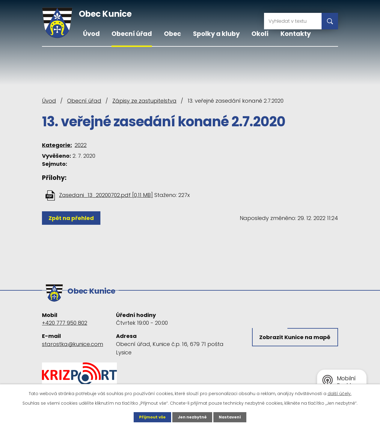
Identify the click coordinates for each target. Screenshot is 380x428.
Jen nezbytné (192, 417)
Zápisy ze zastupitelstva (144, 100)
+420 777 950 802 (64, 320)
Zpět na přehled (72, 218)
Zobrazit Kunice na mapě (286, 340)
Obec (172, 33)
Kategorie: (57, 145)
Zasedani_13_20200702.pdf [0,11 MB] (106, 195)
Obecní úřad (131, 33)
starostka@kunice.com (72, 341)
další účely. (340, 393)
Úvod (91, 33)
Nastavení (232, 417)
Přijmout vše (150, 417)
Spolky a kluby (216, 33)
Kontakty (296, 33)
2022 (81, 145)
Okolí (260, 33)
